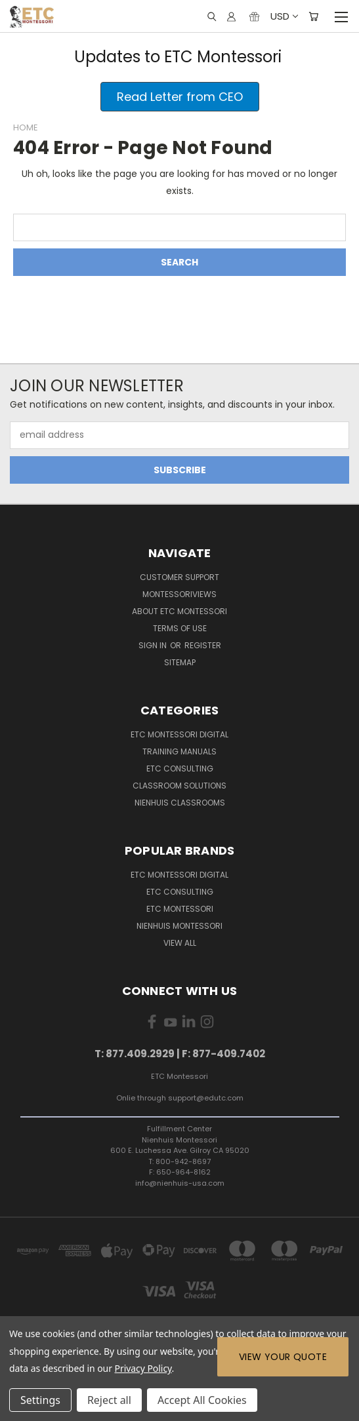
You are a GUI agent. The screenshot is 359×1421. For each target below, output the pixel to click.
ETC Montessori (179, 908)
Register (202, 645)
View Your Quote (283, 1356)
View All (179, 942)
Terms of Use (180, 628)
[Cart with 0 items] (313, 16)
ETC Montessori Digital (179, 734)
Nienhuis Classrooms (180, 802)
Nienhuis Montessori (179, 925)
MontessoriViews (179, 594)
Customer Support (179, 577)
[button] (179, 96)
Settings (40, 1400)
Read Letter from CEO (180, 96)
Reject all (109, 1400)
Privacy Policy (143, 1368)
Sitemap (180, 662)
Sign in (153, 645)
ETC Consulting (179, 768)
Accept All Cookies (202, 1400)
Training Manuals (179, 751)
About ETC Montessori (179, 611)
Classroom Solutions (179, 785)
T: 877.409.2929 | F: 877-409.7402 (180, 1054)
